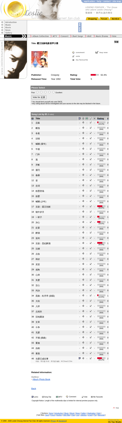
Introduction (58, 413)
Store (47, 415)
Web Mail (66, 415)
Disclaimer (62, 421)
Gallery (83, 413)
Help (98, 413)
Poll (95, 415)
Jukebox (84, 415)
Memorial (101, 415)
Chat (73, 415)
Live (77, 415)
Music (66, 413)
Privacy (53, 421)
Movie (72, 413)
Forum (53, 415)
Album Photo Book (41, 379)
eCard (90, 415)
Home (51, 413)
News (78, 413)
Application (92, 413)
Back (33, 388)
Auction (59, 415)
